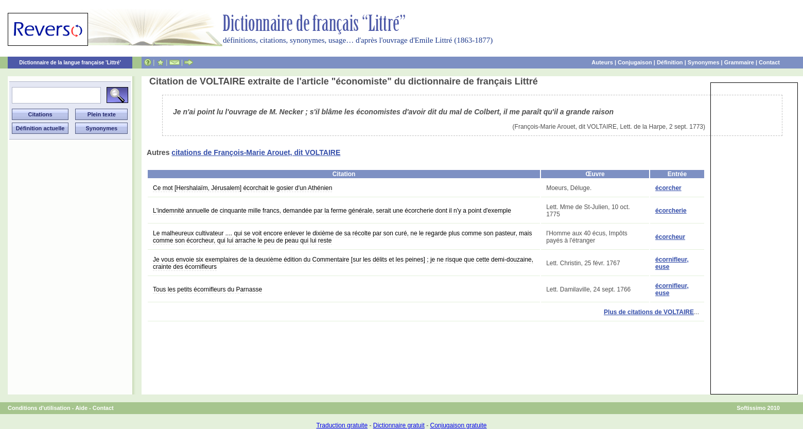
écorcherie (671, 210)
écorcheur (670, 237)
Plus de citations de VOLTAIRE (649, 312)
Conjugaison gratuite (458, 425)
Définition (670, 62)
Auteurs (602, 62)
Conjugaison (635, 62)
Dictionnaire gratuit (399, 425)
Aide (81, 408)
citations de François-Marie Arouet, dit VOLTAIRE (255, 152)
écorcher (668, 188)
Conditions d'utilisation (39, 408)
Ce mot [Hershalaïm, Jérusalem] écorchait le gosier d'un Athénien (242, 188)
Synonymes (704, 62)
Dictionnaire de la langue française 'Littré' (70, 62)
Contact (769, 62)
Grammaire (739, 62)
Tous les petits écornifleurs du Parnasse (207, 289)
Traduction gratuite (342, 425)
